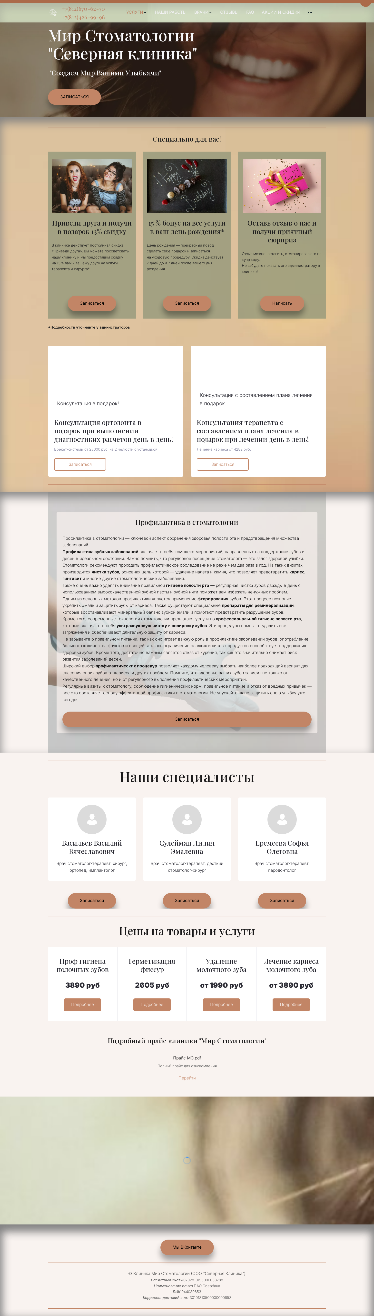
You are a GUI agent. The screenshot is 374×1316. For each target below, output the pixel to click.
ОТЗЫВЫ (229, 12)
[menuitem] (136, 12)
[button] (136, 12)
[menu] (219, 12)
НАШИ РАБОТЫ (171, 12)
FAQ (250, 12)
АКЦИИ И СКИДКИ (281, 12)
